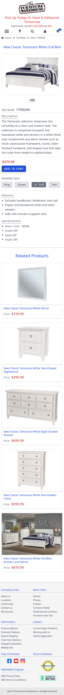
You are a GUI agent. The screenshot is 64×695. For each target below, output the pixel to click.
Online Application (42, 636)
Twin (54, 184)
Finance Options (9, 628)
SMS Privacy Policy (10, 676)
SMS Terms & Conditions (13, 679)
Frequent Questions (11, 643)
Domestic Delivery (10, 632)
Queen (21, 184)
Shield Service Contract (45, 611)
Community (7, 603)
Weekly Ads (7, 647)
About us (5, 596)
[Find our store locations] (19, 31)
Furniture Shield (41, 607)
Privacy (36, 600)
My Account (7, 611)
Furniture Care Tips (43, 615)
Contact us (6, 607)
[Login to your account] (45, 31)
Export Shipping (9, 636)
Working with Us (41, 632)
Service (36, 596)
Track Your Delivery (11, 639)
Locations (6, 600)
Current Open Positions (45, 628)
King (7, 184)
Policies (37, 603)
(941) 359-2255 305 (40, 26)
